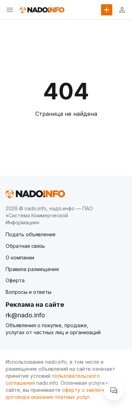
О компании (20, 257)
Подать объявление (31, 234)
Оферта (15, 280)
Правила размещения (32, 269)
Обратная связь (25, 246)
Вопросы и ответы (28, 292)
